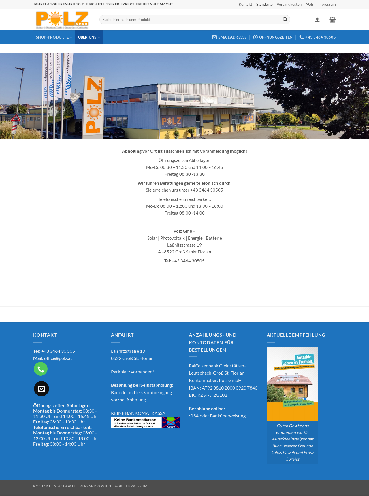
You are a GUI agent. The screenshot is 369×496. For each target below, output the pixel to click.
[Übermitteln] (285, 19)
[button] (317, 19)
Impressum (326, 4)
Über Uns (89, 37)
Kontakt (245, 4)
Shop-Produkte (54, 37)
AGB (309, 4)
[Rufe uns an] (41, 369)
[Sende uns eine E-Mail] (41, 388)
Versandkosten (289, 4)
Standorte (264, 4)
